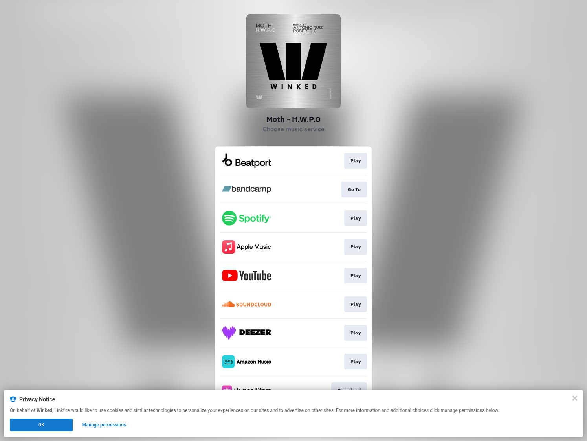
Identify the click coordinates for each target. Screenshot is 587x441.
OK (41, 425)
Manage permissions (104, 425)
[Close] (575, 398)
